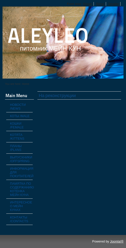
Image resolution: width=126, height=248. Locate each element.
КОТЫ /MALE (19, 116)
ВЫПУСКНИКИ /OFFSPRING (21, 159)
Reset (100, 4)
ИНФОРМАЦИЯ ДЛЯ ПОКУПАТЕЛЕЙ (21, 172)
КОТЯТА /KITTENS (17, 136)
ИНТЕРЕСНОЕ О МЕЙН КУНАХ (21, 206)
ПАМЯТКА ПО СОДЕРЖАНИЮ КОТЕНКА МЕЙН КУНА (21, 189)
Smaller (113, 4)
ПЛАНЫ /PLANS (16, 148)
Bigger (87, 4)
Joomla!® (117, 241)
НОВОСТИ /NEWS (18, 106)
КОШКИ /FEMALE (17, 125)
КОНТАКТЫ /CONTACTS (19, 219)
